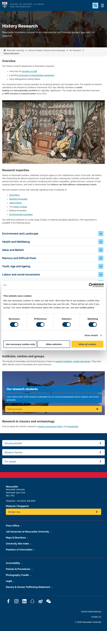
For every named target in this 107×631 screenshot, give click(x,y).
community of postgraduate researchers (37, 75)
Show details (91, 335)
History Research (11, 53)
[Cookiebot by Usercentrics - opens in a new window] (91, 285)
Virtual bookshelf (13, 443)
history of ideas (20, 207)
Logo (5, 5)
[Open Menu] (102, 5)
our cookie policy (84, 307)
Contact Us (96, 617)
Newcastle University (15, 50)
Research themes (13, 452)
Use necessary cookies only (20, 344)
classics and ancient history (50, 426)
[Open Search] (95, 5)
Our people (10, 461)
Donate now (14, 511)
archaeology (72, 426)
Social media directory (91, 611)
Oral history (14, 195)
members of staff (29, 71)
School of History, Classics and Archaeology (46, 50)
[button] (100, 233)
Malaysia (11, 506)
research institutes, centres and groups (72, 361)
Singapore (23, 506)
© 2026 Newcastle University (88, 622)
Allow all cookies (87, 344)
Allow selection (54, 344)
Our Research (75, 50)
